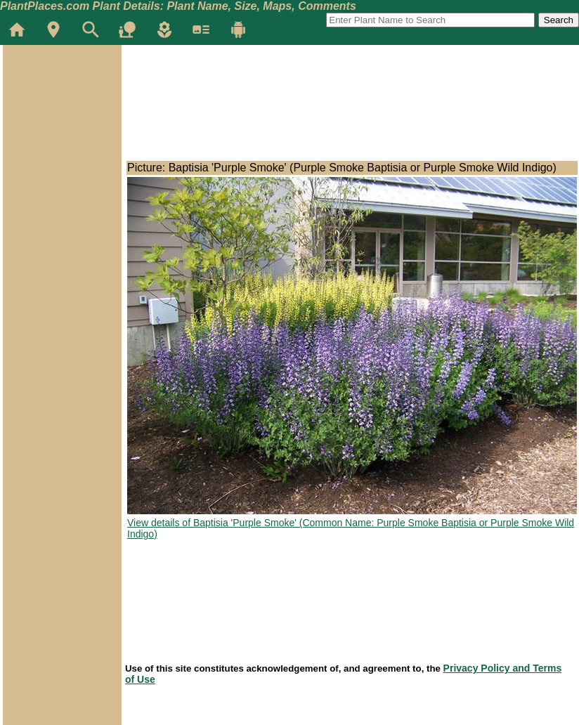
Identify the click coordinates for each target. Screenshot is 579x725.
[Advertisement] (62, 129)
